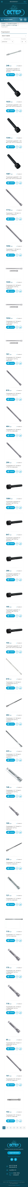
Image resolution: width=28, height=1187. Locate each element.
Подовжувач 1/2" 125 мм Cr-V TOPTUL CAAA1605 (13, 899)
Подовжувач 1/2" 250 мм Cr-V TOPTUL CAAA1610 (13, 863)
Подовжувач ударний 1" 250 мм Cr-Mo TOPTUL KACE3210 (14, 141)
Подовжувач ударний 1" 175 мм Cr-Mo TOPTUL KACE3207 (14, 177)
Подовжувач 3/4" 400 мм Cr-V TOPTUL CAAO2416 (13, 394)
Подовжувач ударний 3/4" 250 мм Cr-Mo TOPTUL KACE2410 (13, 539)
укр (25, 1)
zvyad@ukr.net (12, 1170)
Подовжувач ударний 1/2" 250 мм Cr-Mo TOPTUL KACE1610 (13, 575)
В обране (17, 74)
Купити (12, 74)
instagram (11, 1159)
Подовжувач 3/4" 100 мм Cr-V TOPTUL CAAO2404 (13, 466)
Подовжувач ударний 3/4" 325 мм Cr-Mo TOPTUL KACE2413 (13, 503)
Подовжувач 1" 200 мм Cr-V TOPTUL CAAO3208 (13, 249)
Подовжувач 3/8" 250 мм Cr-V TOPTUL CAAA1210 (13, 1079)
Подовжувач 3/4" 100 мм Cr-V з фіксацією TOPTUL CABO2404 (13, 359)
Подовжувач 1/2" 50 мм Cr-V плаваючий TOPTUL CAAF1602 (13, 828)
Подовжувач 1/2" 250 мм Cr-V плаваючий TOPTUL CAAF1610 (13, 755)
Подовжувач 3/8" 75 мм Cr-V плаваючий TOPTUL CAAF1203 (13, 1044)
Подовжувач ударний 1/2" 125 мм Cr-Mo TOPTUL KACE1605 (13, 611)
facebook (15, 1159)
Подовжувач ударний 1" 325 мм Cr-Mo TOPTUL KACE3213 (14, 105)
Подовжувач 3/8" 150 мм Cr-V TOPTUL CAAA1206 (13, 1115)
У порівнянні (20, 74)
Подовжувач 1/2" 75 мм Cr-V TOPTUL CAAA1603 (13, 935)
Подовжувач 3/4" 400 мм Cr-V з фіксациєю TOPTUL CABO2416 (13, 286)
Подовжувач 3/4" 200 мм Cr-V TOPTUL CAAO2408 (13, 430)
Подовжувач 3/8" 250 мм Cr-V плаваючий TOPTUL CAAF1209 (13, 972)
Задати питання (14, 1152)
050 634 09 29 (13, 1)
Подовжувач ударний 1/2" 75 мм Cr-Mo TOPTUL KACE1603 (14, 646)
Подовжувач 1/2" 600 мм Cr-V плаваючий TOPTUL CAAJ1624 (13, 683)
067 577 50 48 (13, 1165)
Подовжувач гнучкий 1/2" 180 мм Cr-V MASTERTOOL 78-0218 (13, 70)
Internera (17, 1185)
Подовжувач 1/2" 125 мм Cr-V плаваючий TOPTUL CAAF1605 (13, 791)
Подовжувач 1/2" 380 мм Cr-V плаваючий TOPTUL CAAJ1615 (13, 719)
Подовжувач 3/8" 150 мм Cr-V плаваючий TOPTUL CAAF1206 (13, 1008)
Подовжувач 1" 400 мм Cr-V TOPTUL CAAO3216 (13, 213)
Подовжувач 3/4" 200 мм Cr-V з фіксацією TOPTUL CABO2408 (13, 322)
